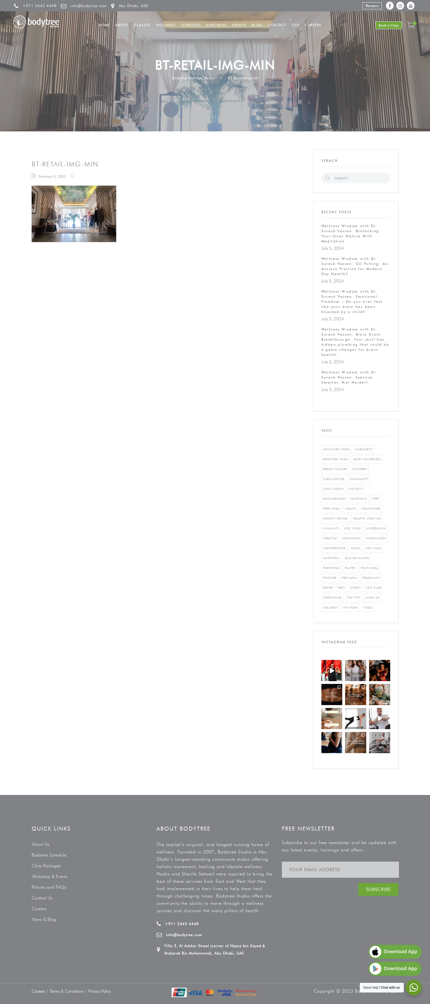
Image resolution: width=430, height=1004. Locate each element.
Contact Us (42, 898)
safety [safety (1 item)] (355, 588)
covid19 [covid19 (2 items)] (356, 489)
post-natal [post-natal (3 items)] (369, 568)
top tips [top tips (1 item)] (353, 597)
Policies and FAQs (49, 887)
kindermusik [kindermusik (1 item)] (376, 528)
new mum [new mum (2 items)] (373, 548)
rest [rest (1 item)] (341, 588)
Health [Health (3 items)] (350, 508)
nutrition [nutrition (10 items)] (331, 558)
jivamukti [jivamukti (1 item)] (331, 528)
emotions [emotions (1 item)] (359, 499)
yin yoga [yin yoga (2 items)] (350, 607)
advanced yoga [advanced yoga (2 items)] (336, 449)
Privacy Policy (99, 991)
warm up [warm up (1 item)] (372, 597)
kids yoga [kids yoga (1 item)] (352, 528)
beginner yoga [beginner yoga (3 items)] (335, 459)
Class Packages (46, 865)
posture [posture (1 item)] (330, 578)
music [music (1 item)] (356, 548)
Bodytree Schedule (49, 855)
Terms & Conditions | (69, 991)
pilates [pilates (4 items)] (350, 568)
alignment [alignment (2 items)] (363, 449)
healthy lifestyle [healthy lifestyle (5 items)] (367, 518)
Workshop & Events (49, 876)
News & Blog (44, 919)
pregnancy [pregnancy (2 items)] (371, 578)
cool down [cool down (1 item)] (333, 489)
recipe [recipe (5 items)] (328, 588)
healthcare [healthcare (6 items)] (371, 508)
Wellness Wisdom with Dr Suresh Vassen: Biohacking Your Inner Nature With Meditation (350, 233)
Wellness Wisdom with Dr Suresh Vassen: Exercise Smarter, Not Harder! (348, 377)
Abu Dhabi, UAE (133, 5)
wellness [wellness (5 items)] (330, 607)
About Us (40, 844)
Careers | (41, 991)
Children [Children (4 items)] (359, 469)
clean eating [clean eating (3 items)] (334, 479)
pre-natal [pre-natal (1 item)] (349, 578)
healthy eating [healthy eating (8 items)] (335, 518)
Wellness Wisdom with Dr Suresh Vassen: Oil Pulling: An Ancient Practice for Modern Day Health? (354, 266)
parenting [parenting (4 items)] (331, 568)
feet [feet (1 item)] (376, 499)
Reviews (372, 5)
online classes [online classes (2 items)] (357, 558)
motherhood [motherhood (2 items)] (334, 548)
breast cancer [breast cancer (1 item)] (335, 469)
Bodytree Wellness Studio (193, 78)
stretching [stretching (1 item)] (332, 597)
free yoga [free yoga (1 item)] (331, 508)
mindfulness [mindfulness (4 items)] (376, 538)
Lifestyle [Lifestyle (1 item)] (330, 538)
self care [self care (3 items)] (373, 588)
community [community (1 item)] (359, 479)
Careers (39, 908)
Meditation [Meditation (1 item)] (351, 538)
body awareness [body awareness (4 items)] (367, 459)
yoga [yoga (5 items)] (367, 607)
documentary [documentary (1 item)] (334, 499)
